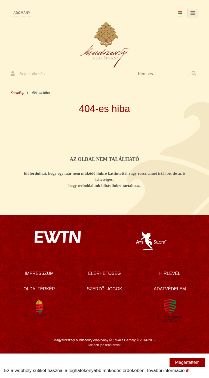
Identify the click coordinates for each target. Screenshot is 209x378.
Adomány (21, 13)
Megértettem (187, 362)
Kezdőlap (17, 93)
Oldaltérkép (39, 289)
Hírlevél (169, 273)
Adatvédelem (170, 289)
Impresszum (39, 273)
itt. (188, 370)
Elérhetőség (104, 273)
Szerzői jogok (104, 289)
